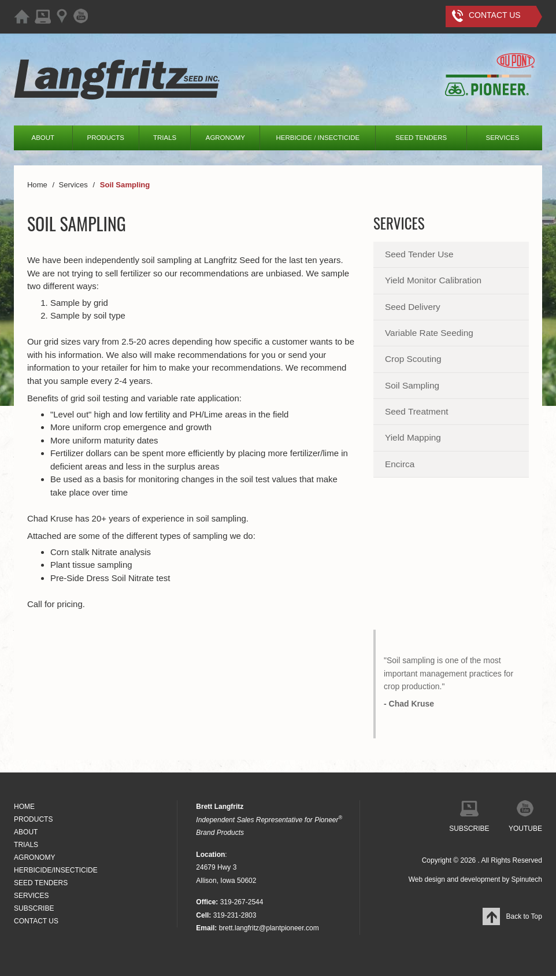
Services (399, 223)
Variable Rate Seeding (429, 333)
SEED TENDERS (421, 137)
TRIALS (164, 137)
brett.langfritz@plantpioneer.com (269, 928)
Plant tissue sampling (91, 565)
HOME (24, 807)
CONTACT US (36, 921)
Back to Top (512, 916)
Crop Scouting (413, 359)
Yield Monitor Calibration (433, 280)
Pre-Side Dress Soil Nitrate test (110, 578)
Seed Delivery (412, 307)
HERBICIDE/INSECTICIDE (56, 870)
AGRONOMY (225, 137)
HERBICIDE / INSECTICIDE (318, 137)
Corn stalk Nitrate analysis (100, 552)
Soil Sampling (412, 385)
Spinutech (526, 879)
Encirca (399, 464)
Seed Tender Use (419, 254)
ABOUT (43, 137)
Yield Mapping (413, 437)
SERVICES (503, 137)
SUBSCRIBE (34, 908)
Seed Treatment (416, 411)
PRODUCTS (105, 137)
